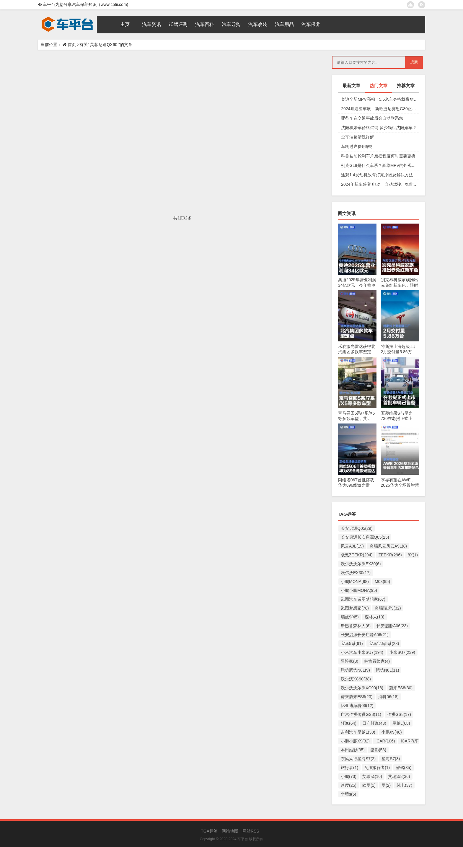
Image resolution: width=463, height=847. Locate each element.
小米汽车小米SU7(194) (362, 652)
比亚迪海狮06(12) (357, 705)
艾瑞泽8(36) (399, 776)
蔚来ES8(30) (401, 687)
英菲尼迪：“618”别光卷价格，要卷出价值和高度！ (136, 144)
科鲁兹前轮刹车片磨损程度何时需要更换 (378, 156)
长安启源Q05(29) (356, 528)
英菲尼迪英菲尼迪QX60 (166, 102)
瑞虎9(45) (350, 617)
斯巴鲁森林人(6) (356, 625)
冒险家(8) (349, 661)
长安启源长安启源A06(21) (365, 634)
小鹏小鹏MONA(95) (359, 590)
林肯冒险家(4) (377, 661)
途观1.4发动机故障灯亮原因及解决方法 (377, 174)
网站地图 (230, 831)
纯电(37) (404, 785)
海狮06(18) (388, 696)
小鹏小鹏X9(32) (355, 741)
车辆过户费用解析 (357, 146)
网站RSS (250, 831)
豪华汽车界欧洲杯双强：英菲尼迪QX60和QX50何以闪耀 (147, 67)
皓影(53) (378, 749)
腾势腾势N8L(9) (355, 670)
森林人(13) (374, 617)
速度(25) (348, 785)
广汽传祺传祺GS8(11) (361, 714)
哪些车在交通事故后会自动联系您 (372, 118)
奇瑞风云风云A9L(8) (388, 546)
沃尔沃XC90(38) (356, 679)
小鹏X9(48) (391, 732)
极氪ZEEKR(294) (356, 555)
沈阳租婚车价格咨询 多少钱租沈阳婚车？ (379, 127)
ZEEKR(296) (390, 555)
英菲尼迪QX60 (130, 102)
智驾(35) (403, 767)
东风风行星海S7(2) (358, 758)
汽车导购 (57, 102)
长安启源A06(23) (392, 625)
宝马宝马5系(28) (384, 643)
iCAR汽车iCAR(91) (418, 741)
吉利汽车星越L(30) (358, 732)
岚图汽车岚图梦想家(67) (363, 599)
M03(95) (382, 581)
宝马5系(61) (352, 643)
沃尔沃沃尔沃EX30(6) (361, 563)
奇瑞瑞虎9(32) (388, 608)
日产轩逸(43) (374, 723)
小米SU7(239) (402, 652)
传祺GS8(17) (399, 714)
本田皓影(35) (353, 749)
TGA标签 (209, 831)
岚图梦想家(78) (355, 608)
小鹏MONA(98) (355, 581)
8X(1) (413, 555)
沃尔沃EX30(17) (356, 572)
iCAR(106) (385, 741)
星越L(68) (401, 723)
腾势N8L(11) (387, 670)
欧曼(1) (369, 785)
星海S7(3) (391, 758)
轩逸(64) (348, 723)
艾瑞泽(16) (372, 776)
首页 (72, 44)
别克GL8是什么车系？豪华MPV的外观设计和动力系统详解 (380, 165)
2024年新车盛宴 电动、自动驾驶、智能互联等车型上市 (380, 184)
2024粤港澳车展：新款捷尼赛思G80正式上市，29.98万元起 (380, 108)
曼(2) (386, 785)
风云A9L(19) (352, 546)
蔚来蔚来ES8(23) (356, 696)
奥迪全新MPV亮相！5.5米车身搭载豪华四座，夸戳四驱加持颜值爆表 (380, 99)
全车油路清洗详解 (357, 137)
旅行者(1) (349, 767)
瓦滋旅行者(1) (377, 767)
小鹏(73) (348, 776)
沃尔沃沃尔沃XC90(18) (362, 687)
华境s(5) (348, 794)
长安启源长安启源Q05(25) (365, 537)
